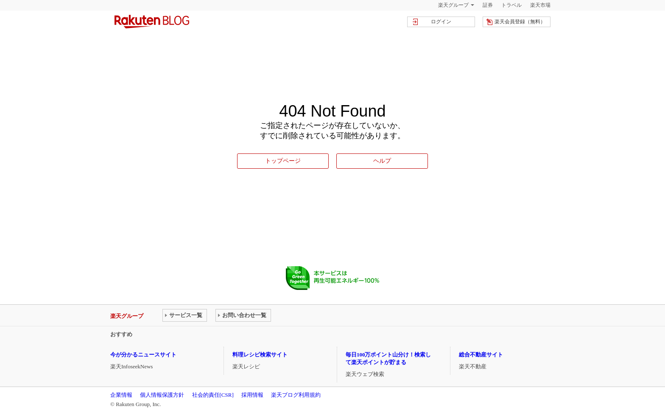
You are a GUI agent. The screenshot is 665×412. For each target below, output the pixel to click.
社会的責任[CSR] (213, 395)
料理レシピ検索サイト (260, 354)
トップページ (283, 160)
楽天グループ (453, 5)
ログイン (441, 22)
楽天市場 (540, 5)
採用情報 (252, 395)
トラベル (511, 5)
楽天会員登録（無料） (520, 22)
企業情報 (121, 395)
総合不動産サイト (481, 354)
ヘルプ (382, 160)
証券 (488, 5)
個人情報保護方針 (162, 395)
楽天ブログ (152, 21)
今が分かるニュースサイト (143, 354)
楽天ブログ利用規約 (296, 395)
